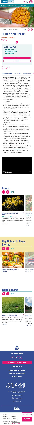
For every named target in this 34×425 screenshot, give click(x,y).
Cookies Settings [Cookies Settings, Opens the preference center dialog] (27, 414)
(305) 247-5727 (9, 54)
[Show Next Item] (31, 29)
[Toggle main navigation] (31, 2)
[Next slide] (7, 192)
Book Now (17, 58)
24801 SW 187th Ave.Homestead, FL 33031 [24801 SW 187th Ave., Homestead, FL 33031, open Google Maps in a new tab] (11, 50)
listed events (16, 149)
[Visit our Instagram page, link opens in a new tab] (12, 357)
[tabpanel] (17, 116)
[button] (32, 73)
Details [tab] (17, 73)
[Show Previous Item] (28, 29)
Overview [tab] (7, 73)
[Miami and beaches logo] (17, 385)
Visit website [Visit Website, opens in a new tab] (17, 61)
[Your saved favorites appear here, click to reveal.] (24, 2)
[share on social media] (6, 40)
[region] (17, 418)
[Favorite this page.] (2, 40)
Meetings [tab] (28, 73)
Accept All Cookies (27, 419)
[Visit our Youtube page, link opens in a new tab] (20, 357)
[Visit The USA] (17, 408)
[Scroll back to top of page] (17, 348)
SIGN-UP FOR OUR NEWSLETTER (17, 362)
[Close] (31, 414)
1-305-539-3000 (18, 395)
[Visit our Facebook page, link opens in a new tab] (16, 357)
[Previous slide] (3, 192)
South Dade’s (12, 77)
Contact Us (18, 401)
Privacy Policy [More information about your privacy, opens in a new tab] (16, 423)
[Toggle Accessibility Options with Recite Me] (27, 2)
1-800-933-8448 (18, 398)
